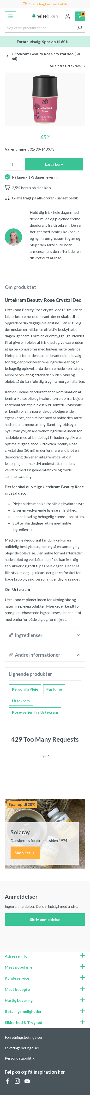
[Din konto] (67, 16)
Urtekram (21, 700)
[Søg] (79, 28)
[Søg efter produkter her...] (39, 28)
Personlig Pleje (25, 689)
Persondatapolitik (20, 1058)
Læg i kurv (54, 164)
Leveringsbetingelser (22, 1047)
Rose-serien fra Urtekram (35, 712)
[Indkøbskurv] (80, 16)
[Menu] (10, 16)
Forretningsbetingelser (23, 1037)
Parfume (54, 689)
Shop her (25, 852)
